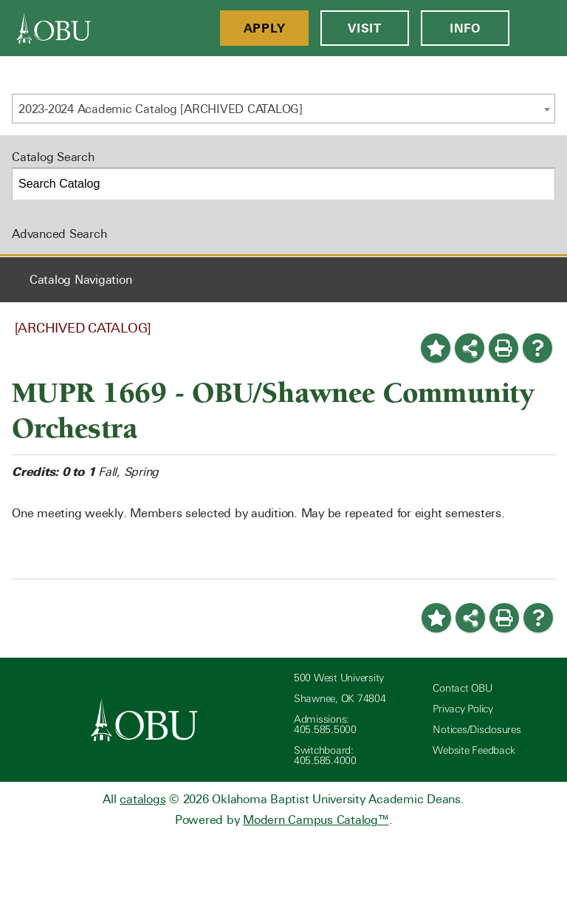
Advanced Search (59, 234)
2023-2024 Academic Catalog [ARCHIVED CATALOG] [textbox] (160, 109)
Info (465, 28)
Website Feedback (474, 750)
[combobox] (283, 108)
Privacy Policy (463, 709)
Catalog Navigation (81, 280)
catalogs (142, 799)
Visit (365, 28)
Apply (265, 28)
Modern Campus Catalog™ (316, 820)
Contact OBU (462, 688)
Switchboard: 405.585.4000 (325, 755)
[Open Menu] (538, 28)
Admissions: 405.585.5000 (325, 724)
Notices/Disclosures (476, 729)
